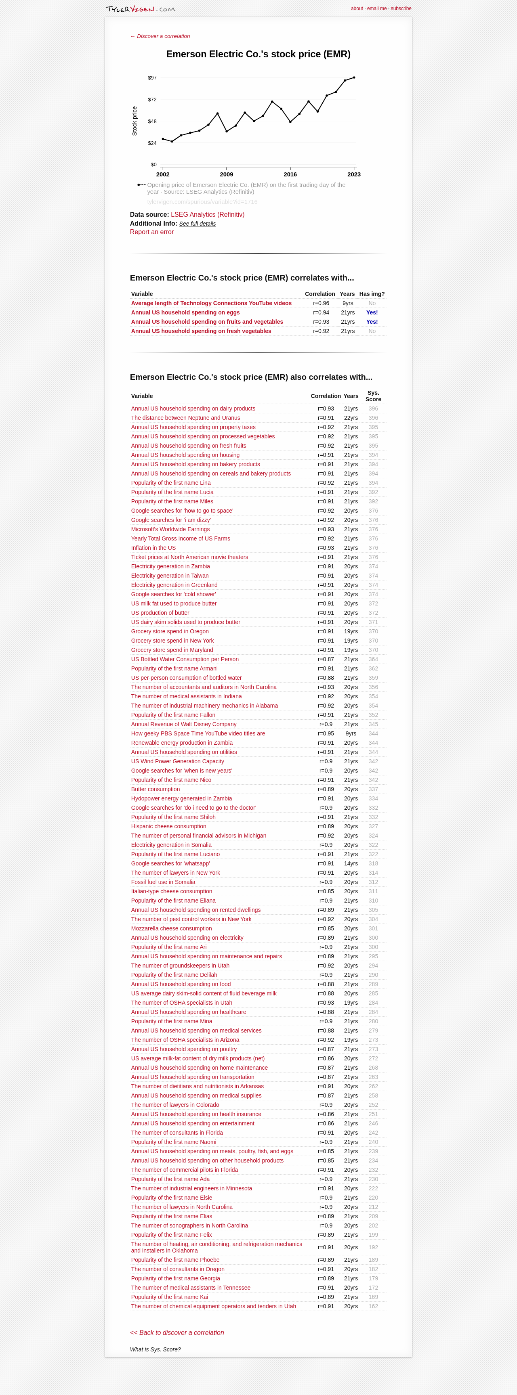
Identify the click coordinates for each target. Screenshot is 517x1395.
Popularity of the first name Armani (174, 668)
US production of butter (160, 613)
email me (377, 8)
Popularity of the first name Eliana (173, 900)
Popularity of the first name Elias (171, 1216)
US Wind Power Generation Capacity (177, 761)
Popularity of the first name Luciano (175, 854)
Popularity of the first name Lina (171, 483)
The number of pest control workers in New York (191, 919)
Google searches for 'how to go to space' (182, 510)
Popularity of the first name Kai (169, 1297)
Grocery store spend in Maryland (172, 650)
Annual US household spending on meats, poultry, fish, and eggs (212, 1151)
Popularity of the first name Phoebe (175, 1260)
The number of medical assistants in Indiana (186, 696)
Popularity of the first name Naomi (173, 1142)
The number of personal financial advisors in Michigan (199, 835)
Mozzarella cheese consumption (171, 928)
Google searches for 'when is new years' (181, 770)
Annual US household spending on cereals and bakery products (211, 473)
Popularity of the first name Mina (171, 1021)
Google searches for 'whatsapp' (170, 863)
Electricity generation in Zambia (170, 566)
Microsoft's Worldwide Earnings (170, 529)
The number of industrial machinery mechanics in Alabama (204, 705)
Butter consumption (155, 789)
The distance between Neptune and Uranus (185, 418)
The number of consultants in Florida (177, 1132)
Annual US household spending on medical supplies (196, 1095)
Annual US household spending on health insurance (196, 1114)
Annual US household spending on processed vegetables (203, 436)
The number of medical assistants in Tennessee (190, 1287)
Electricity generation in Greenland (174, 585)
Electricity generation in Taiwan (170, 575)
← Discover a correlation (160, 36)
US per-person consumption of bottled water (186, 677)
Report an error (152, 231)
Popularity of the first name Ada (170, 1179)
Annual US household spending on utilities (184, 752)
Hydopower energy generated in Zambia (181, 798)
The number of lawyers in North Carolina (182, 1207)
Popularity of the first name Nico (171, 780)
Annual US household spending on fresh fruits (188, 445)
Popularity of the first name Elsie (171, 1197)
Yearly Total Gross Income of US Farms (180, 538)
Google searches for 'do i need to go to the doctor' (193, 807)
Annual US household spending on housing (185, 455)
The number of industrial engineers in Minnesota (191, 1188)
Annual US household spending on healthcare (188, 1012)
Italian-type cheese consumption (171, 891)
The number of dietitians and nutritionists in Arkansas (197, 1086)
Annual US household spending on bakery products (195, 464)
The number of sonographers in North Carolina (189, 1225)
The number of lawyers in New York (175, 872)
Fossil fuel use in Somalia (163, 882)
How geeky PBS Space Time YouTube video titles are (198, 733)
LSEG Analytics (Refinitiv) (207, 214)
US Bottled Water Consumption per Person (185, 659)
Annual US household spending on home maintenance (199, 1067)
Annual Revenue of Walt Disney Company (184, 724)
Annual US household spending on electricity (187, 937)
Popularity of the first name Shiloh (173, 817)
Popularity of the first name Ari (169, 947)
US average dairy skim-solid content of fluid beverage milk (204, 993)
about (357, 8)
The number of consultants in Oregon (178, 1269)
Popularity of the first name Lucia (172, 492)
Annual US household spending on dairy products (193, 408)
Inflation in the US (153, 548)
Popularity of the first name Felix (171, 1235)
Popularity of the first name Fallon (173, 715)
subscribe (401, 8)
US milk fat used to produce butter (174, 603)
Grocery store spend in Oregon (170, 631)
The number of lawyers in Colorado (175, 1105)
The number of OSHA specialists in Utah (182, 1002)
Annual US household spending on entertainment (192, 1123)
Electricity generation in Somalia (171, 845)
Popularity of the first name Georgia (175, 1278)
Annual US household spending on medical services (196, 1030)
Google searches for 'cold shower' (173, 594)
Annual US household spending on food (181, 984)
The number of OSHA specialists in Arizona (185, 1040)
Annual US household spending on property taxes (193, 427)
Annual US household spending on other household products (207, 1160)
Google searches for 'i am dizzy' (171, 520)
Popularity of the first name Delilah (174, 975)
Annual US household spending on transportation (192, 1077)
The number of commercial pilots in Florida (184, 1170)
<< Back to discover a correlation (177, 1332)
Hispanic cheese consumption (168, 826)
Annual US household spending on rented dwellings (196, 910)
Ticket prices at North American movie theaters (189, 557)
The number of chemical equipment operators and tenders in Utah (213, 1306)
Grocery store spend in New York (172, 640)
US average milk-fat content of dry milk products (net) (198, 1058)
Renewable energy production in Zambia (182, 742)
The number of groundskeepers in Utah (180, 965)
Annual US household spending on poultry (184, 1049)
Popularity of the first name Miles (172, 501)
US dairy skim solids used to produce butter (185, 622)
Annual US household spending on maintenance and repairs (206, 956)
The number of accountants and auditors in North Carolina (204, 687)
